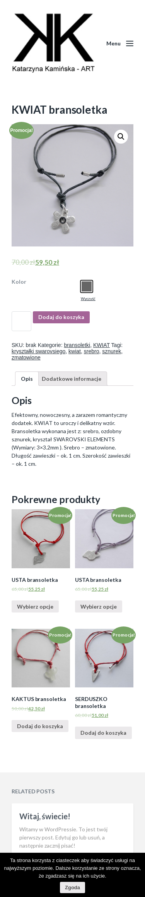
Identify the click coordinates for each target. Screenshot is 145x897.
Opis (27, 378)
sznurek (111, 351)
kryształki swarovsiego (38, 351)
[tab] (27, 378)
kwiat (74, 351)
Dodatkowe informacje (71, 378)
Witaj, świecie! (44, 837)
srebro (91, 351)
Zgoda (72, 887)
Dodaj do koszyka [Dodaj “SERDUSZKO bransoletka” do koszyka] (103, 732)
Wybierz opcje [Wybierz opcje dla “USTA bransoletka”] (35, 606)
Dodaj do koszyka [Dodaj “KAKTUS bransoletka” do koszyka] (40, 726)
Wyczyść (88, 298)
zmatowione (26, 357)
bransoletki (77, 345)
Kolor (19, 282)
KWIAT (101, 345)
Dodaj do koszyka (61, 317)
